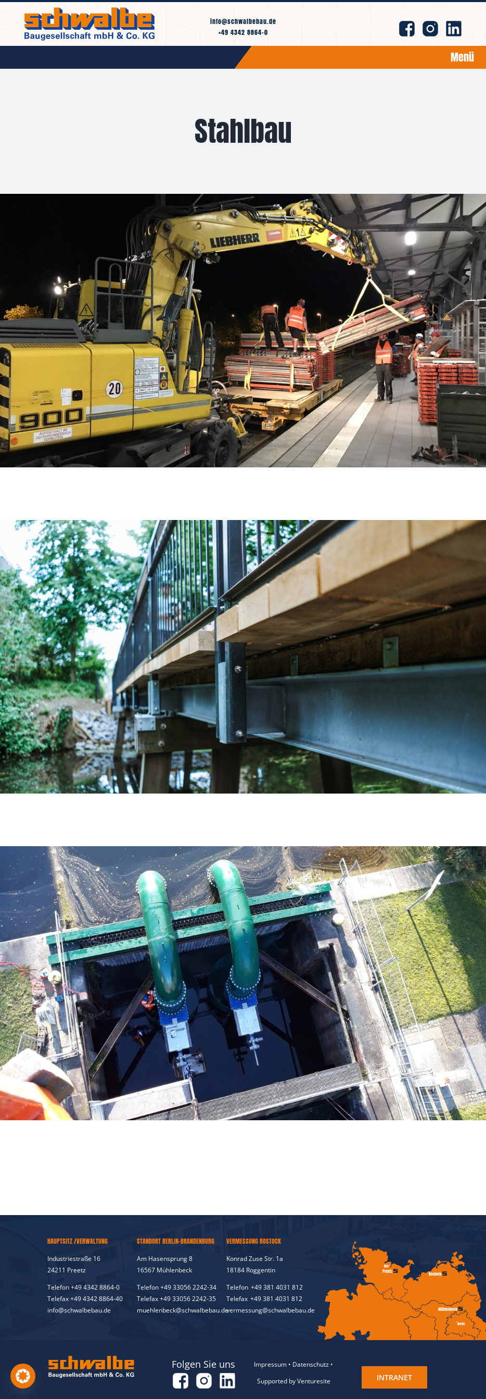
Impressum (270, 1364)
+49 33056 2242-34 (188, 1287)
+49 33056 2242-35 (188, 1298)
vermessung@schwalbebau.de (270, 1310)
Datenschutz (310, 1364)
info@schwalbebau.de (243, 21)
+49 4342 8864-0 (243, 32)
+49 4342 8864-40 (96, 1298)
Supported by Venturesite (293, 1381)
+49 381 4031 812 (277, 1287)
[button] (23, 1376)
